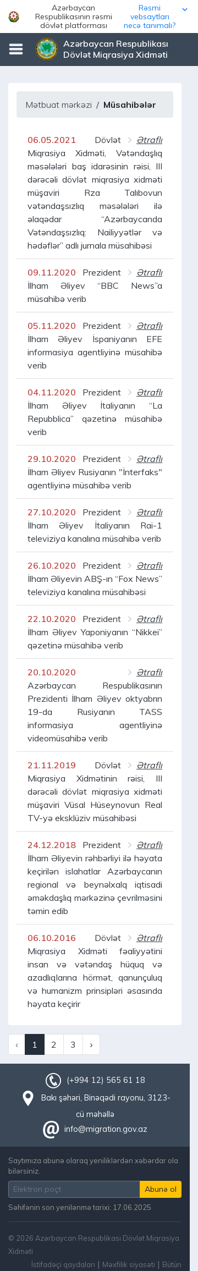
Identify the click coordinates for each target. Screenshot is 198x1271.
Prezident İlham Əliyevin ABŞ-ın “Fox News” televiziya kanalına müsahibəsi (95, 578)
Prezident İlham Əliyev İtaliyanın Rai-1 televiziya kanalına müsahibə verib (95, 525)
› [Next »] (91, 1044)
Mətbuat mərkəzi (58, 104)
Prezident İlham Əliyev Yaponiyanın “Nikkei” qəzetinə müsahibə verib (95, 632)
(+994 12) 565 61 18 (106, 1080)
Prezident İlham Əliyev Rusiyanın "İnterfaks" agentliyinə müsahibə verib (95, 472)
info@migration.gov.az (105, 1129)
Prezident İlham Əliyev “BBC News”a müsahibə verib (95, 285)
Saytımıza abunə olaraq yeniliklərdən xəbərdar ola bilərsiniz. (93, 1165)
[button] (99, 16)
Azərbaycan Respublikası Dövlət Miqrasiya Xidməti (115, 49)
